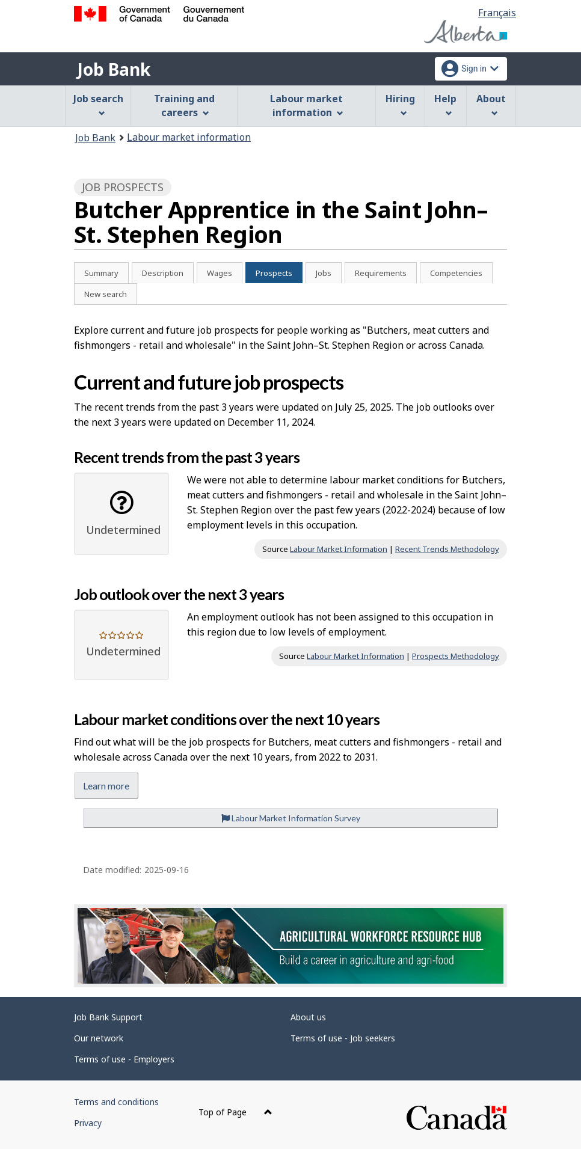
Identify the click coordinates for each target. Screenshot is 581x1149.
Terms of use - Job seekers (342, 1038)
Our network (98, 1038)
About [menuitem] (491, 104)
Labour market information (189, 137)
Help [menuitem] (445, 104)
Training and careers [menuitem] (184, 105)
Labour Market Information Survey (290, 818)
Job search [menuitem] (98, 104)
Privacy (88, 1123)
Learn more (106, 785)
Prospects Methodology (455, 656)
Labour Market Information (338, 549)
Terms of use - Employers (124, 1059)
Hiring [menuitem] (400, 104)
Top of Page (235, 1112)
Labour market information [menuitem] (306, 105)
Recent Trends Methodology (447, 549)
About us (308, 1017)
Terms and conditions (116, 1102)
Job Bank (113, 69)
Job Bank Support (108, 1017)
